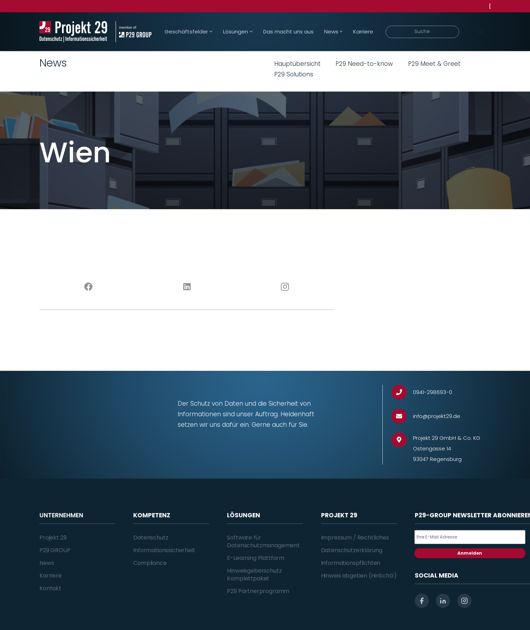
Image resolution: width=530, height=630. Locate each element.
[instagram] (464, 601)
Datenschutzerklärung (351, 550)
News (46, 563)
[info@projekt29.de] (402, 416)
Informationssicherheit (164, 550)
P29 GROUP (54, 550)
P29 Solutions (293, 74)
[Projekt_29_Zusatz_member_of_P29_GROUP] (133, 31)
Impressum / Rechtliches (355, 538)
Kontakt (50, 588)
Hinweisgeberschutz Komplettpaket (254, 574)
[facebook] (422, 601)
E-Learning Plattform (255, 558)
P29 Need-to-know (364, 64)
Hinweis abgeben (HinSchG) (359, 576)
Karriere (50, 576)
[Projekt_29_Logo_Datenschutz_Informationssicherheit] (73, 31)
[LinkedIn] (187, 287)
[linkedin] (443, 601)
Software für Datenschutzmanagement (263, 541)
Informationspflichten (351, 563)
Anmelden (469, 553)
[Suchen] (480, 31)
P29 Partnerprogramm (258, 591)
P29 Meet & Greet (434, 64)
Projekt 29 (52, 538)
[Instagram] (285, 287)
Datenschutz (150, 538)
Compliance (149, 563)
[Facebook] (88, 287)
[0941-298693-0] (402, 392)
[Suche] (422, 32)
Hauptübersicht (297, 64)
